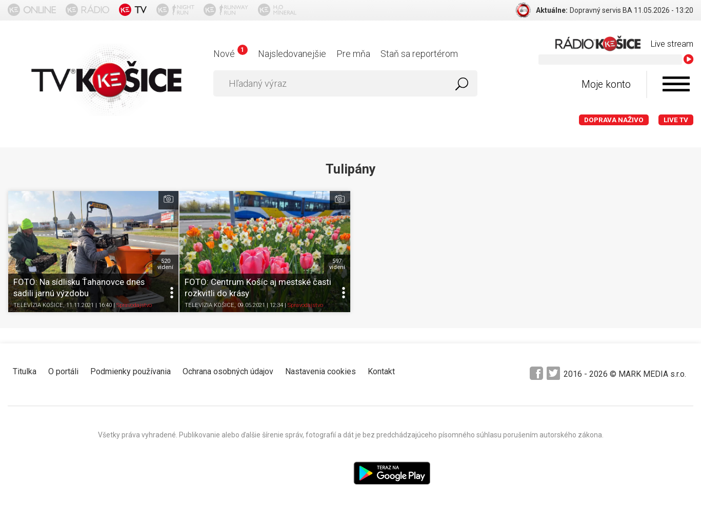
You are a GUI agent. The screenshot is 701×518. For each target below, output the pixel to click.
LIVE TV (676, 120)
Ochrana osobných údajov (228, 371)
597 (337, 264)
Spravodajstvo (134, 305)
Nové (230, 53)
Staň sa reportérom (419, 53)
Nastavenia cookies (320, 371)
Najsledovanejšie (292, 53)
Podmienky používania (130, 371)
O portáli (63, 371)
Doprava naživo (614, 120)
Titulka (24, 371)
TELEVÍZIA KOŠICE (38, 305)
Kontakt (381, 371)
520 (165, 264)
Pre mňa (353, 53)
